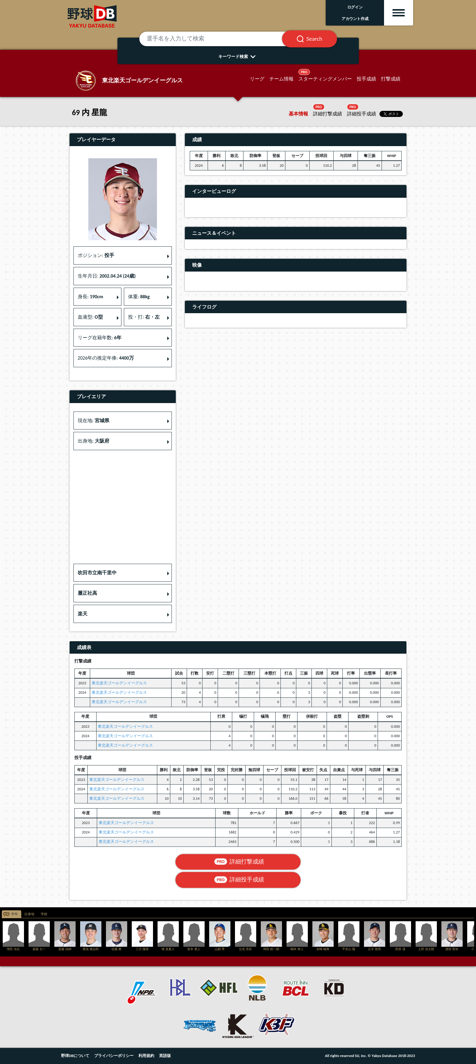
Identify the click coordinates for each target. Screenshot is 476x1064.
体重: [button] (139, 296)
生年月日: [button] (107, 276)
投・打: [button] (144, 317)
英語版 (165, 1055)
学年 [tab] (14, 914)
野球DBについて (75, 1055)
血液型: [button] (90, 317)
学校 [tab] (44, 914)
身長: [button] (90, 296)
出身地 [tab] (29, 914)
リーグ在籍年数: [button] (99, 337)
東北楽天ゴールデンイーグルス (119, 683)
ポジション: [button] (96, 255)
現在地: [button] (93, 420)
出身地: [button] (93, 441)
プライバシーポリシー (114, 1055)
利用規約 (146, 1055)
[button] (122, 573)
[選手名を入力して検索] (218, 39)
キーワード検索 (238, 56)
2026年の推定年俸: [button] (106, 358)
